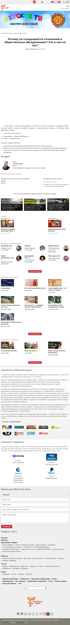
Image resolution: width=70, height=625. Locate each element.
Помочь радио (60, 581)
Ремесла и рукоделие (52, 566)
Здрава (5, 566)
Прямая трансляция (10, 579)
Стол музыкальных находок (12, 547)
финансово (57, 451)
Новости (4, 540)
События (4, 556)
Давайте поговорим (44, 549)
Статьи (4, 564)
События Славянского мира (12, 558)
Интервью (51, 545)
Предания (6, 574)
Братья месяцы (41, 545)
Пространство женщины (11, 549)
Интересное (7, 568)
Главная (4, 538)
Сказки (13, 574)
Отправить (6, 526)
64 (55, 1)
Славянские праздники (41, 547)
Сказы (3, 572)
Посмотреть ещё (35, 271)
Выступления (37, 558)
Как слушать (20, 581)
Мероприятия (8, 581)
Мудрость (33, 566)
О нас (50, 581)
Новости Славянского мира (24, 545)
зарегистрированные (63, 184)
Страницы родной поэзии (11, 551)
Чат (62, 8)
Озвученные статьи (28, 549)
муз (59, 1)
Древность (24, 566)
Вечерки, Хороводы (9, 560)
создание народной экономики (12, 174)
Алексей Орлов (18, 163)
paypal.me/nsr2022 (51, 478)
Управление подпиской (37, 581)
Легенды (21, 574)
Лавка (54, 579)
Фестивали (27, 558)
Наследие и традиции (20, 568)
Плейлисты (24, 579)
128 (52, 1)
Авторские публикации (40, 579)
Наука (41, 566)
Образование (14, 566)
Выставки (61, 558)
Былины (29, 574)
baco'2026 (5, 622)
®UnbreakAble (20, 622)
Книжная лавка (58, 549)
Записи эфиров (30, 49)
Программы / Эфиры (9, 542)
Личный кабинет (9, 583)
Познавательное (50, 558)
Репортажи (27, 547)
